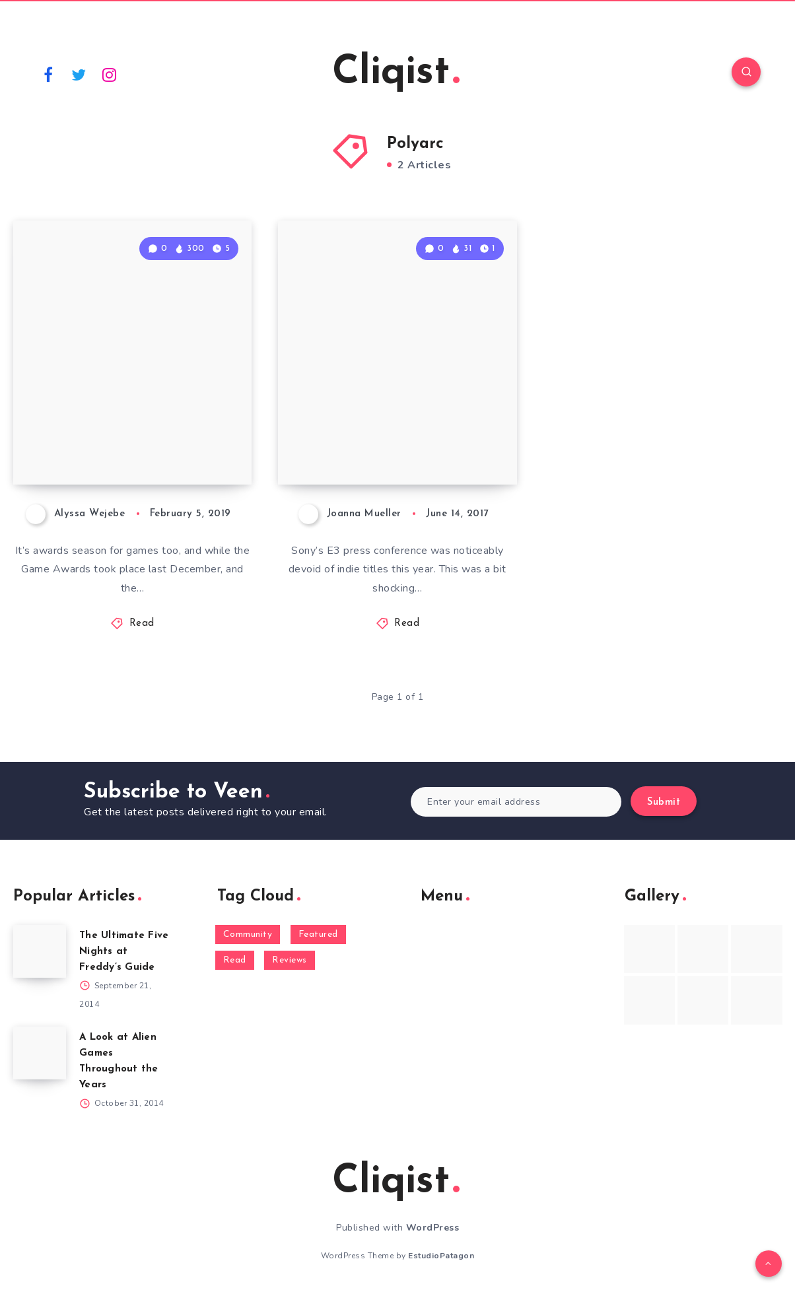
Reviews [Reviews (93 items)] (289, 960)
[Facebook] (48, 73)
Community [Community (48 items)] (248, 934)
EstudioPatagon (441, 1255)
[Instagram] (109, 73)
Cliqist (396, 73)
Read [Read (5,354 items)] (234, 960)
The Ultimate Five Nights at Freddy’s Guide (123, 951)
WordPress (433, 1227)
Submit (663, 802)
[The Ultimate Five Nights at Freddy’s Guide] (39, 951)
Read (142, 623)
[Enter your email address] (516, 802)
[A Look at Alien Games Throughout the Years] (39, 1053)
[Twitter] (79, 73)
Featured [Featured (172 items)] (318, 934)
